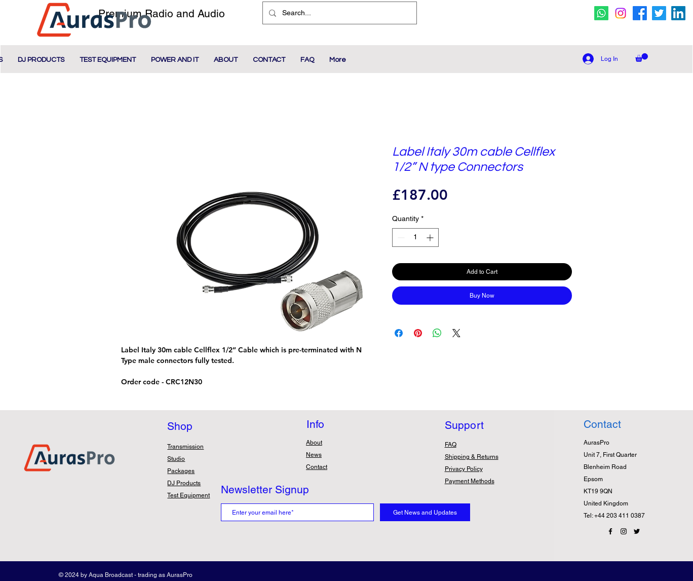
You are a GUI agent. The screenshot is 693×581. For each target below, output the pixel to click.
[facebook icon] (640, 13)
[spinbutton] (415, 237)
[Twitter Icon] (637, 531)
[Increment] (431, 237)
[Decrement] (400, 237)
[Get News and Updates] (425, 512)
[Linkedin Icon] (678, 13)
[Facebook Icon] (610, 531)
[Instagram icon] (620, 13)
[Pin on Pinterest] (418, 333)
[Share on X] (456, 333)
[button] (641, 57)
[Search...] (338, 13)
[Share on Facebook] (399, 333)
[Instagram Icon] (624, 531)
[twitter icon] (659, 13)
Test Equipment (188, 495)
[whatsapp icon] (601, 13)
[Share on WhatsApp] (437, 333)
